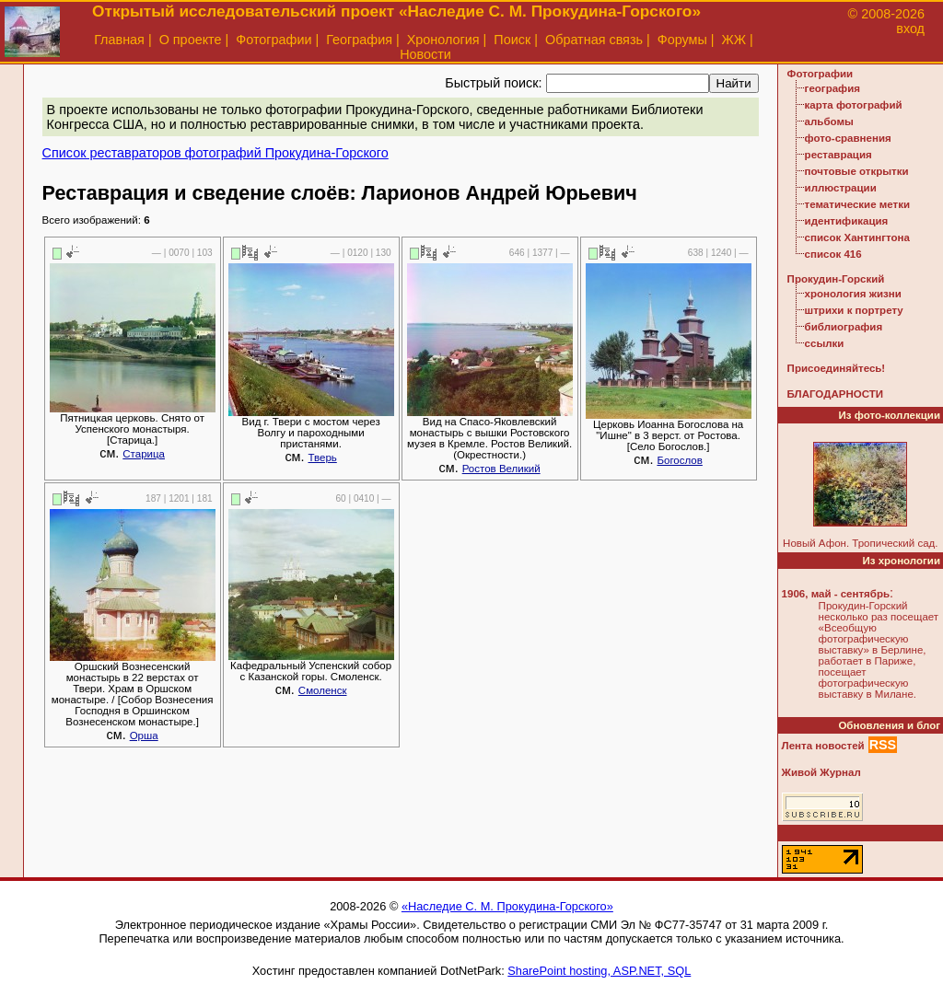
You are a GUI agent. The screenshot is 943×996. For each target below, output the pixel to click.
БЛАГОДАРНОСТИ (835, 394)
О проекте (190, 39)
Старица (143, 453)
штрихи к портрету (854, 310)
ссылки (824, 343)
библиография (844, 326)
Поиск (512, 39)
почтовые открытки (857, 171)
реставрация (838, 154)
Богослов (679, 460)
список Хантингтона (857, 237)
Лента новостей (823, 745)
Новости (425, 54)
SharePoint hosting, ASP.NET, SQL (599, 971)
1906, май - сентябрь (836, 593)
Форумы (682, 39)
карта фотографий (853, 104)
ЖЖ (734, 39)
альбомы (829, 121)
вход (910, 28)
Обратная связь (594, 39)
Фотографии (273, 39)
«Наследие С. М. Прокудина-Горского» (507, 906)
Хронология (443, 39)
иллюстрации (841, 187)
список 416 (833, 254)
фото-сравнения (848, 138)
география (832, 88)
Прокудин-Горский (836, 278)
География (359, 39)
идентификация (847, 220)
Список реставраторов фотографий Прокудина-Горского (215, 152)
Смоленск (322, 690)
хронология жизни (853, 293)
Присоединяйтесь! (836, 368)
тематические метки (857, 204)
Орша (144, 735)
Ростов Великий (501, 468)
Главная (119, 39)
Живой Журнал (821, 772)
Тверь (322, 457)
